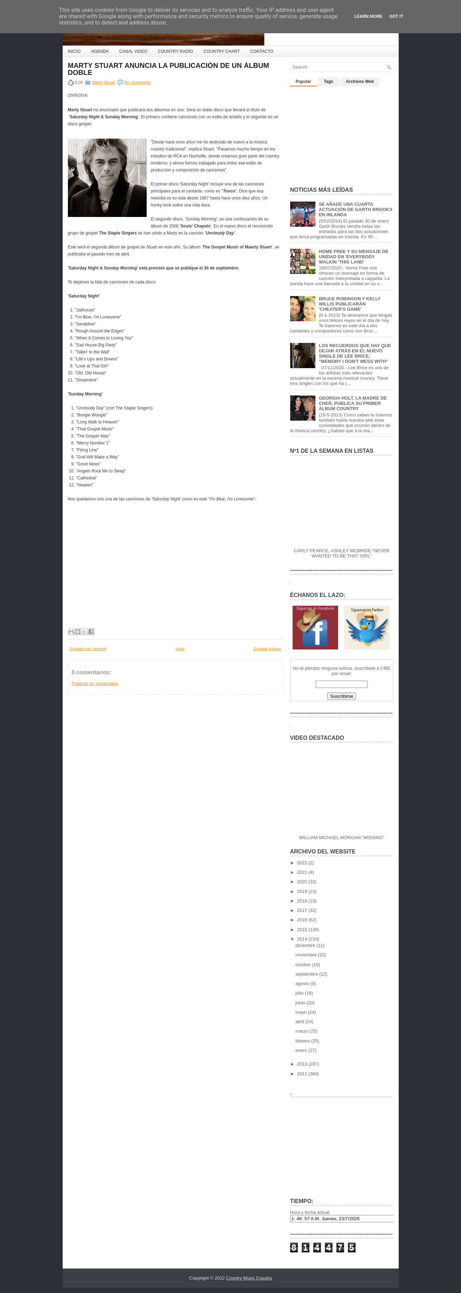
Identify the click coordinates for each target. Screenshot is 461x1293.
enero (301, 1050)
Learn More (369, 16)
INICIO (74, 51)
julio (300, 993)
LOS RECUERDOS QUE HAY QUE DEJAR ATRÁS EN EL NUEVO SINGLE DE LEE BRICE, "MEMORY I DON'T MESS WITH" (355, 353)
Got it (396, 16)
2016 (303, 919)
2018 (303, 901)
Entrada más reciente (88, 649)
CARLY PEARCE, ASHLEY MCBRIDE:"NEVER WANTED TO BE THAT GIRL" (341, 553)
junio (300, 1002)
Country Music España (249, 1278)
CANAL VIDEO (133, 51)
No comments (138, 82)
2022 (303, 862)
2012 (303, 1073)
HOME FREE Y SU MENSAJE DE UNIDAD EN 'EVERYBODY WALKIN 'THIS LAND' (354, 257)
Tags (328, 81)
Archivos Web (360, 81)
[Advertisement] (342, 133)
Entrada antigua (267, 649)
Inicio (180, 649)
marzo (302, 1031)
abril (300, 1021)
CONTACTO (261, 51)
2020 (303, 881)
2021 (303, 872)
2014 (303, 939)
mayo (301, 1012)
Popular (304, 81)
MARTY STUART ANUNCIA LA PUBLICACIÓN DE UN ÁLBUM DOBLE (168, 69)
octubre (303, 964)
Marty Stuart (103, 82)
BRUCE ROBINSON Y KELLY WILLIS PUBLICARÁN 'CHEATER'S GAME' (350, 304)
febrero (303, 1040)
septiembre (307, 974)
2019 (303, 891)
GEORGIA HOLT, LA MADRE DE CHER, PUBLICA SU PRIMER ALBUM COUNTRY (353, 403)
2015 (303, 929)
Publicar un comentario (95, 683)
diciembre (305, 945)
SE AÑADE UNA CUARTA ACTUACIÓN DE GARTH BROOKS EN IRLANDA (355, 209)
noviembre (306, 954)
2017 (303, 910)
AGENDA (100, 51)
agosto (302, 983)
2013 (303, 1064)
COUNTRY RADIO (175, 51)
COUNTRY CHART (221, 51)
